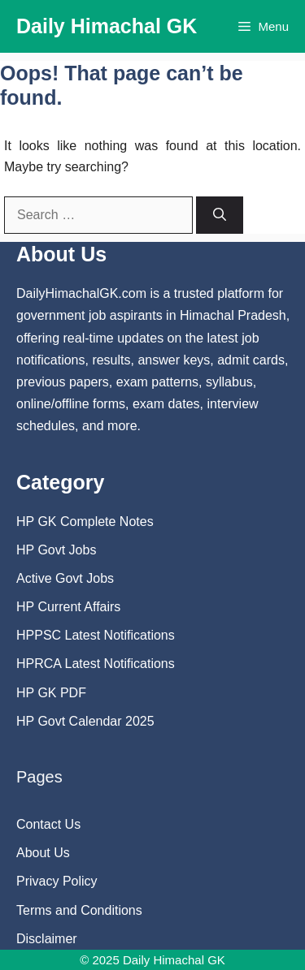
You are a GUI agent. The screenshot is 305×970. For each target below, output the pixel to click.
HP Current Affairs (68, 607)
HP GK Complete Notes (85, 521)
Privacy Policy (57, 881)
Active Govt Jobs (65, 578)
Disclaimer (46, 939)
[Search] (219, 215)
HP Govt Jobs (56, 550)
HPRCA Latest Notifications (95, 663)
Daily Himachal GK (106, 26)
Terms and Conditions (79, 910)
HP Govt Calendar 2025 (85, 721)
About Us (43, 853)
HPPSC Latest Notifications (95, 635)
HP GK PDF (51, 693)
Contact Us (48, 824)
